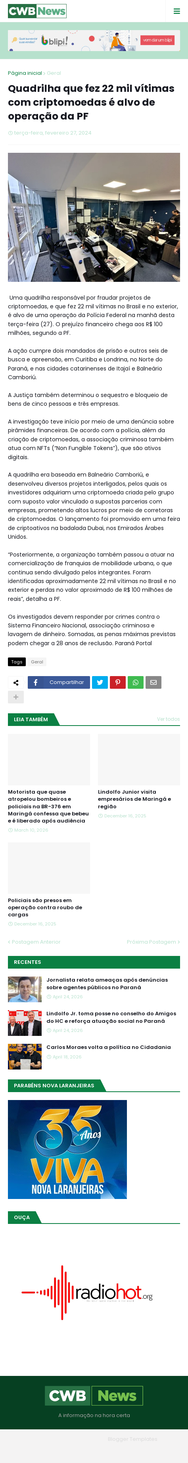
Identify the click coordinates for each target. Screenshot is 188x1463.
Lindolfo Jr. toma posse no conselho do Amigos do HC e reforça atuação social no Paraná (111, 1017)
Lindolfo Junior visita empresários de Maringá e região (134, 799)
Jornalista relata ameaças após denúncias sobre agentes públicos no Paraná (107, 984)
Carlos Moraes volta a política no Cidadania (108, 1047)
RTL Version (144, 1450)
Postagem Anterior (36, 942)
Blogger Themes (82, 1439)
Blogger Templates (132, 1439)
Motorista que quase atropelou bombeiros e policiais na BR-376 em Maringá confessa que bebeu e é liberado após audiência (48, 806)
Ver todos (168, 719)
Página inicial (25, 73)
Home (37, 1450)
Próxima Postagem (151, 942)
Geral (54, 73)
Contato (110, 1450)
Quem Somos (72, 1450)
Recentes (27, 962)
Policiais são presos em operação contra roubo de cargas (45, 907)
